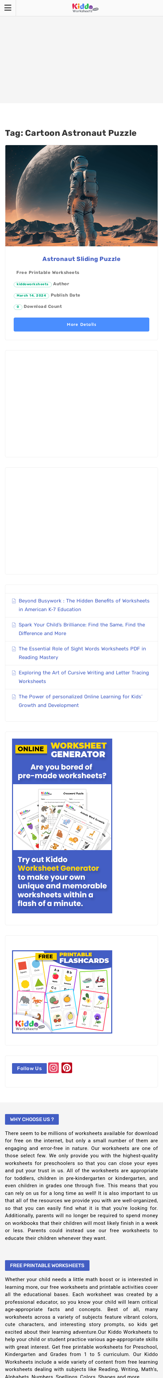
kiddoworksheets (33, 284)
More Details (81, 324)
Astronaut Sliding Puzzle (81, 259)
